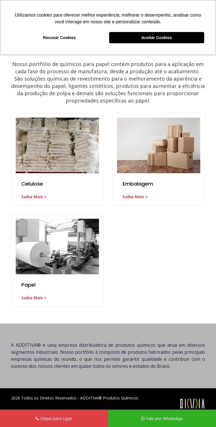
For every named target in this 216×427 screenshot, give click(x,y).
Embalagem (138, 183)
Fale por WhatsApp (162, 418)
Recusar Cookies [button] (59, 37)
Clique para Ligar (54, 418)
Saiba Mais (33, 196)
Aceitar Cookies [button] (156, 37)
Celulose (32, 183)
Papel (28, 284)
